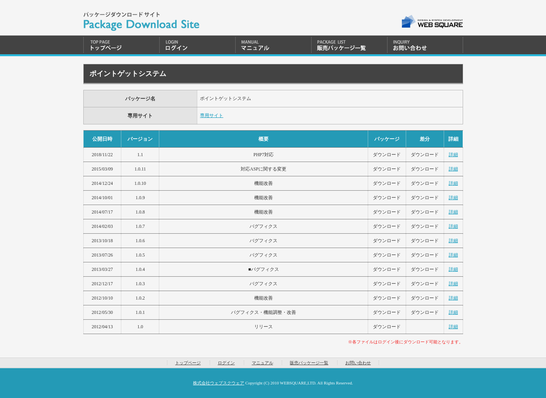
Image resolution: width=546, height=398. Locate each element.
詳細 (453, 154)
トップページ (121, 45)
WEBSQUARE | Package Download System (141, 17)
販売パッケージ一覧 (349, 45)
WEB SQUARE (432, 21)
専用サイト (211, 115)
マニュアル (273, 45)
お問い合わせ (425, 45)
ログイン (197, 45)
